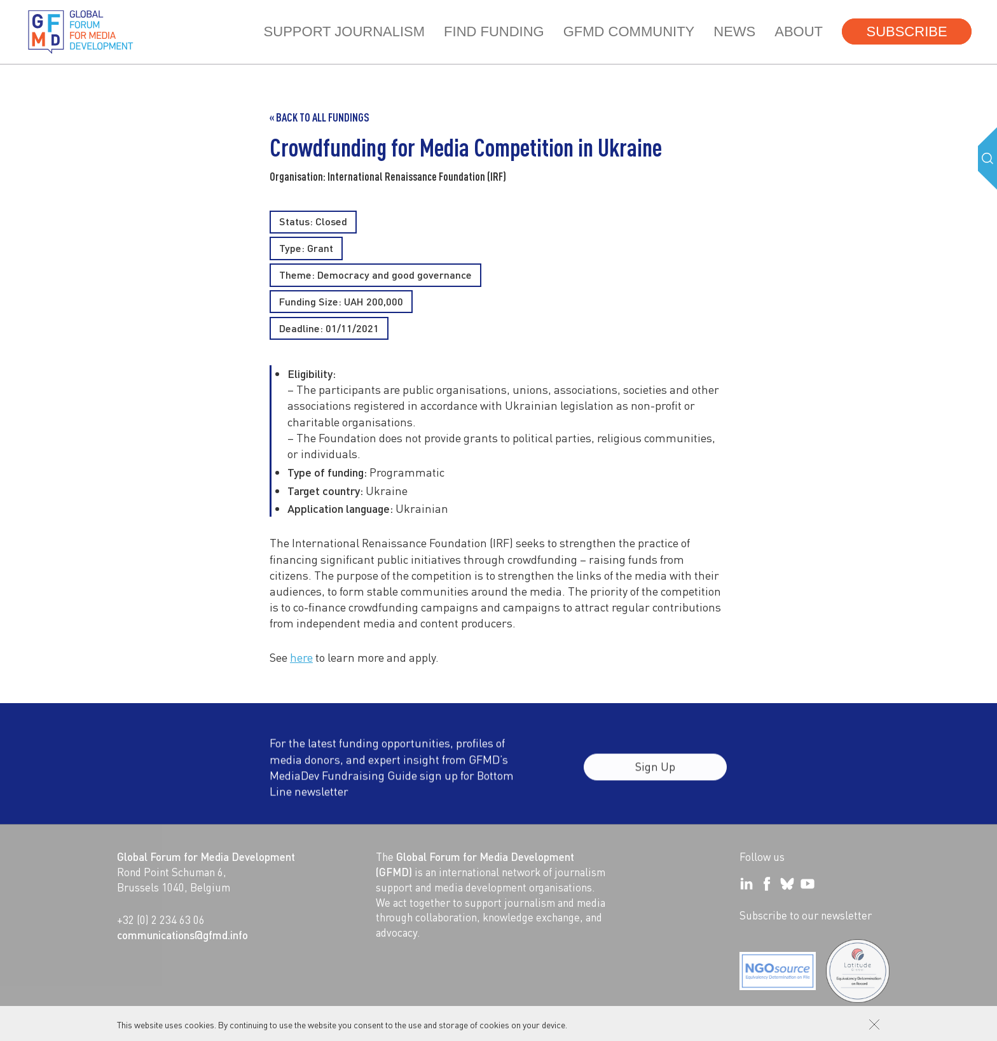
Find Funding (494, 31)
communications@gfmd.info (182, 935)
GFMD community (629, 31)
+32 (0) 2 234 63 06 (161, 919)
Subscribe (906, 31)
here (301, 657)
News (734, 31)
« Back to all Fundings (319, 117)
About (798, 31)
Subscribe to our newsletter (805, 915)
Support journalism (344, 31)
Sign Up (655, 774)
